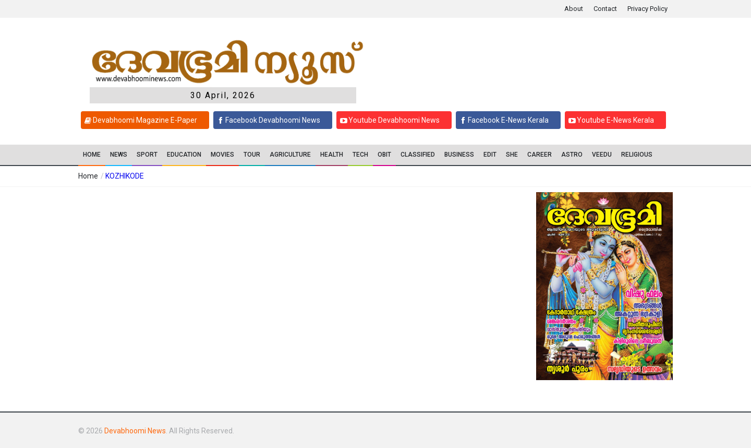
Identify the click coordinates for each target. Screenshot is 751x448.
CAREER (539, 154)
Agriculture (290, 154)
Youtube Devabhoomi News (388, 120)
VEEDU (602, 154)
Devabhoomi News (135, 431)
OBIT (384, 154)
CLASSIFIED (418, 154)
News (118, 154)
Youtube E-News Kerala (609, 120)
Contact (605, 9)
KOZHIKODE (124, 176)
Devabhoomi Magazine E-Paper (139, 120)
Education (184, 154)
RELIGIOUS (636, 154)
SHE (512, 154)
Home (92, 154)
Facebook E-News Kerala (502, 120)
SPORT (147, 154)
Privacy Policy (647, 9)
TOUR (252, 154)
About (573, 9)
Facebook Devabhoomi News (267, 120)
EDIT (489, 154)
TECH (360, 154)
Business (459, 154)
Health (331, 154)
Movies (222, 154)
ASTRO (572, 154)
